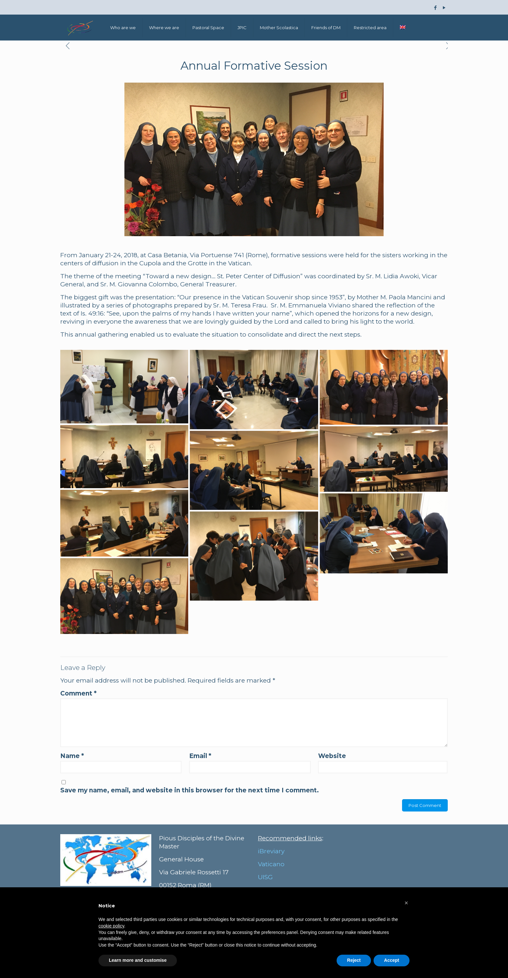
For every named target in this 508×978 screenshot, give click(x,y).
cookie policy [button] (111, 925)
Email (200, 756)
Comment (78, 693)
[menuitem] (402, 27)
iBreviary (271, 851)
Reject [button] (354, 960)
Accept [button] (391, 960)
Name (72, 756)
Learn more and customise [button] (138, 960)
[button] (406, 903)
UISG (265, 877)
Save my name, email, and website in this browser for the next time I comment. (189, 790)
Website (332, 756)
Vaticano (271, 864)
